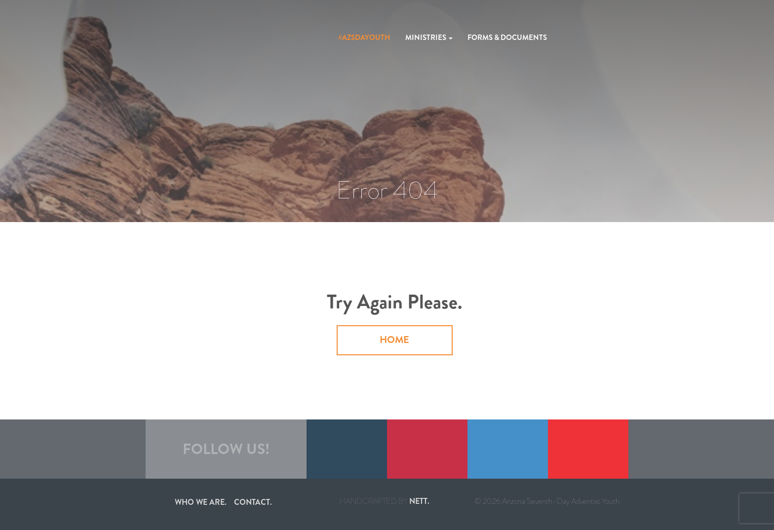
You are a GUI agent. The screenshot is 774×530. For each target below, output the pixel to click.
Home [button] (394, 340)
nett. (419, 501)
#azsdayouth (364, 37)
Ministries (429, 37)
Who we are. (201, 502)
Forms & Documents (507, 37)
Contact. (253, 502)
